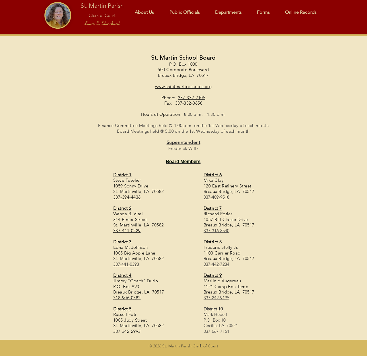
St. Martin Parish (102, 5)
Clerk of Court (102, 15)
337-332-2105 (191, 97)
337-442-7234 (216, 264)
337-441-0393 (126, 264)
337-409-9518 (216, 197)
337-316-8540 (216, 230)
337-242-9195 (216, 297)
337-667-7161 (216, 331)
